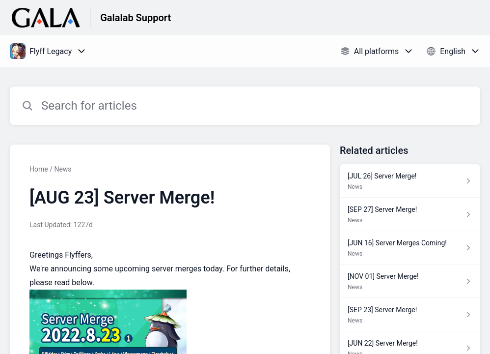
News (62, 169)
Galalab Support (135, 18)
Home (38, 169)
